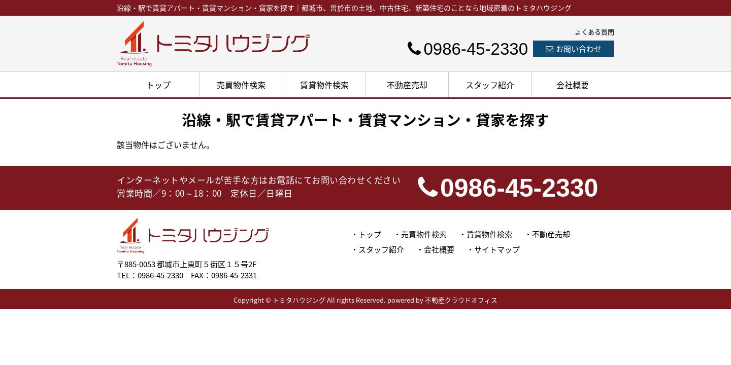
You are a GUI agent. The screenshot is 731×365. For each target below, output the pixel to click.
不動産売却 (407, 85)
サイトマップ (497, 249)
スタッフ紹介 (490, 85)
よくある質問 (594, 31)
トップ (158, 85)
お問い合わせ (574, 48)
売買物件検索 (241, 85)
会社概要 (572, 85)
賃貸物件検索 (324, 85)
